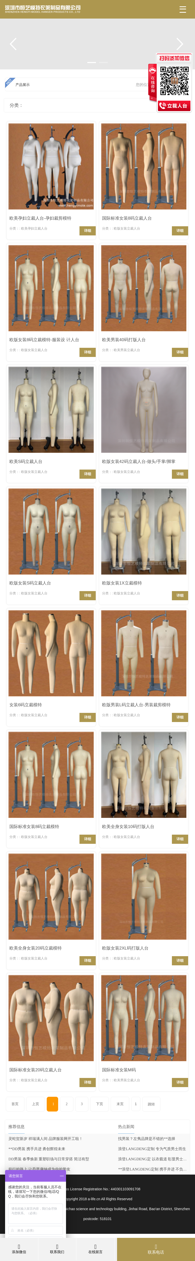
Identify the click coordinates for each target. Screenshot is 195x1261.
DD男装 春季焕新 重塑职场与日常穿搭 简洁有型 (48, 1159)
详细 (87, 231)
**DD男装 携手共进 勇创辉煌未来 (36, 1149)
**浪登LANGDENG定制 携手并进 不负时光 (154, 1169)
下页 (99, 1104)
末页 (120, 1104)
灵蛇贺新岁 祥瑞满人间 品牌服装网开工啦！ (45, 1139)
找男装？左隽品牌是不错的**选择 (146, 1139)
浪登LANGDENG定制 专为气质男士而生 (152, 1149)
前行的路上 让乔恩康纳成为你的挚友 (39, 1169)
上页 (35, 1104)
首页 (15, 1104)
